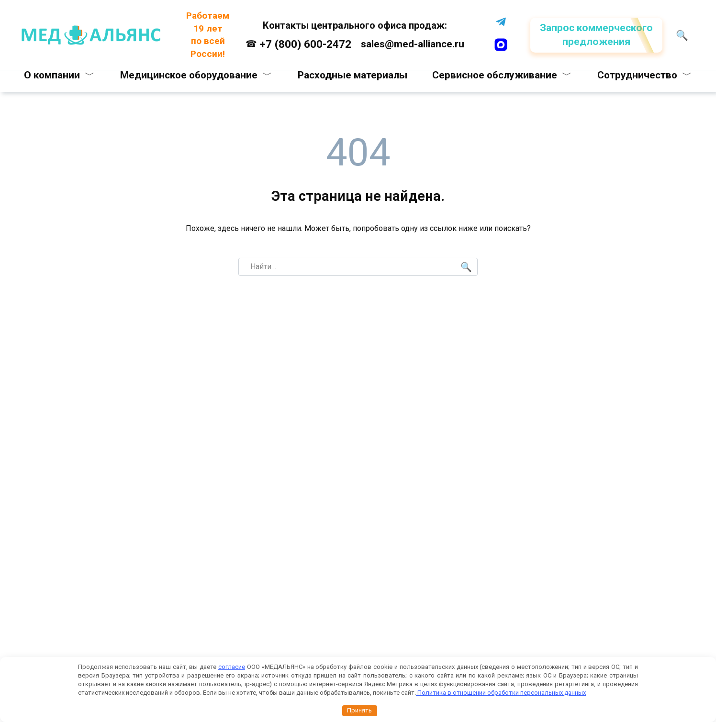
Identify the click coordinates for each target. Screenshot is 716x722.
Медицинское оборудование (188, 75)
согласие (231, 666)
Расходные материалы (352, 75)
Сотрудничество (636, 75)
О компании (52, 75)
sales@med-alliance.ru (411, 44)
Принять (359, 710)
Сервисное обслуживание (494, 75)
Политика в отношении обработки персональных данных (501, 692)
